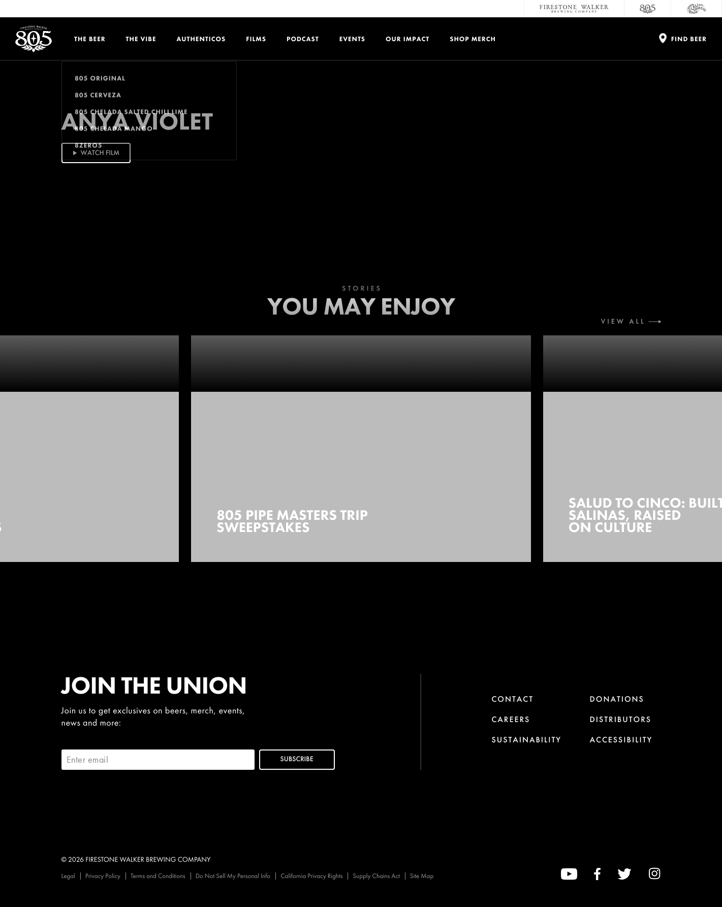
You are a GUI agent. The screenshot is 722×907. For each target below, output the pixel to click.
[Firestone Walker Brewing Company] (574, 8)
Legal (68, 875)
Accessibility (621, 739)
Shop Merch (473, 39)
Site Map (421, 875)
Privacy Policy (102, 875)
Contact (512, 699)
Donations (617, 699)
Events (352, 39)
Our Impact (407, 39)
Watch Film (95, 153)
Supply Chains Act (376, 875)
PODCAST (303, 39)
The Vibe (141, 39)
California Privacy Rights (311, 875)
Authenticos (201, 39)
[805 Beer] (647, 8)
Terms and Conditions (158, 875)
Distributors (621, 719)
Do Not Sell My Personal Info (233, 875)
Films (256, 39)
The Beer (90, 39)
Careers (510, 719)
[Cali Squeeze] (696, 8)
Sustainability (526, 739)
